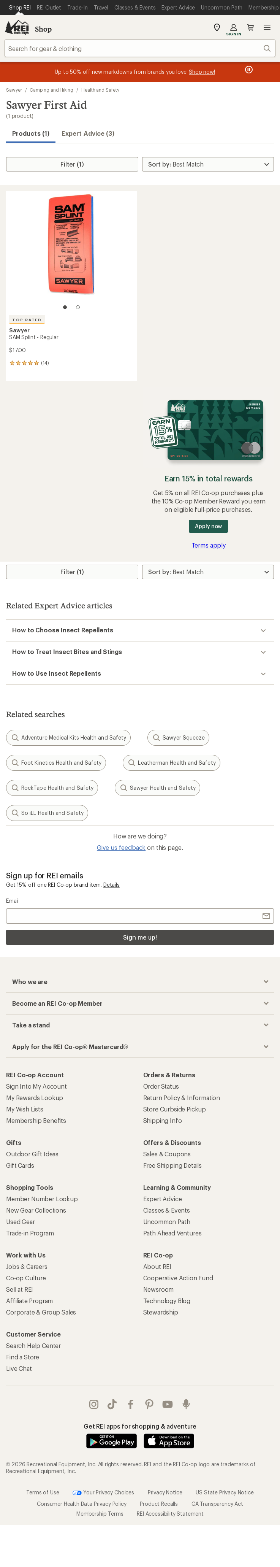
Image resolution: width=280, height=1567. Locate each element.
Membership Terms (99, 1513)
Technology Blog (167, 1300)
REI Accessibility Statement (170, 1513)
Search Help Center (33, 1345)
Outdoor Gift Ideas (32, 1153)
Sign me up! (140, 937)
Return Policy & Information (181, 1097)
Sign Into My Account (36, 1086)
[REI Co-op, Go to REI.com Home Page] (17, 27)
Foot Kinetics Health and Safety (56, 762)
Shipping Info (162, 1120)
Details (111, 884)
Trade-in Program (30, 1233)
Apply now (208, 526)
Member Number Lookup (42, 1198)
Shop (43, 29)
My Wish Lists (24, 1109)
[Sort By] (208, 164)
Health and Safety (100, 89)
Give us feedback (121, 847)
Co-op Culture (26, 1277)
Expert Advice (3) (88, 133)
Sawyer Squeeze (178, 737)
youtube (167, 1404)
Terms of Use (42, 1492)
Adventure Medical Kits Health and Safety (68, 737)
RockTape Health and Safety (52, 787)
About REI (157, 1266)
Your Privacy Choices (103, 1492)
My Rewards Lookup (34, 1097)
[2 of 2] (77, 307)
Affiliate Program (29, 1300)
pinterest (149, 1404)
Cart (250, 27)
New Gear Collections (36, 1210)
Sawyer (14, 89)
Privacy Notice (165, 1492)
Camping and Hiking (51, 89)
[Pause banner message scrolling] (248, 69)
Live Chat (19, 1368)
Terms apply (208, 545)
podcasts (186, 1404)
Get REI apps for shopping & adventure (140, 1426)
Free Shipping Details (172, 1165)
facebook (131, 1404)
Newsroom (158, 1289)
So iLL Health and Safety (47, 813)
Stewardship (160, 1312)
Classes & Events (166, 1210)
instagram (94, 1404)
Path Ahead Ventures (172, 1233)
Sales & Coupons (167, 1153)
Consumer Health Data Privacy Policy (81, 1503)
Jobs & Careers (26, 1266)
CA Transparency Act (217, 1503)
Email (12, 900)
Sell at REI (19, 1289)
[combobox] (140, 48)
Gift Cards (20, 1165)
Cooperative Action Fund (178, 1277)
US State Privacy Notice (224, 1492)
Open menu (267, 27)
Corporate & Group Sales (41, 1312)
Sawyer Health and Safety (157, 787)
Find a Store (22, 1357)
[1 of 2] (65, 307)
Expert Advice (162, 1198)
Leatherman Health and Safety (171, 762)
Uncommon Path (166, 1221)
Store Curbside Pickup (174, 1109)
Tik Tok (112, 1404)
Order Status (161, 1086)
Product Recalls (159, 1503)
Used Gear (20, 1221)
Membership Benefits (36, 1120)
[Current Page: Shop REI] (20, 7)
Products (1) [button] (30, 133)
